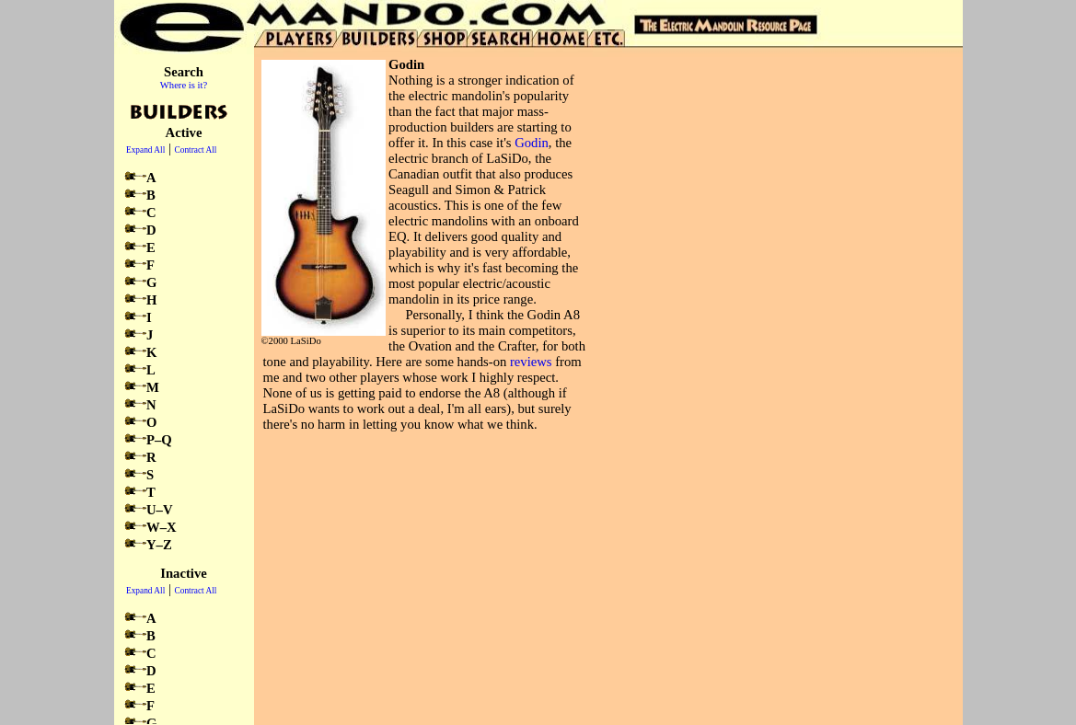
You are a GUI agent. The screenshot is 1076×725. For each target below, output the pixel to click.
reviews (531, 361)
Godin (532, 142)
